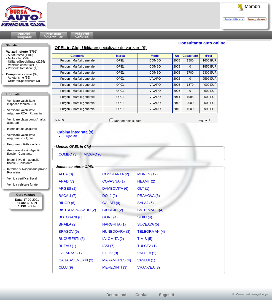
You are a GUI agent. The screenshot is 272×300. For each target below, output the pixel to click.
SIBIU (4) (144, 217)
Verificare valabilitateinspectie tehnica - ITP (22, 102)
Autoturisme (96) (19, 77)
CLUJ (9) (66, 267)
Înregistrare (256, 19)
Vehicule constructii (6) (23, 64)
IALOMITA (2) (113, 239)
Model (155, 55)
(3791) (21, 51)
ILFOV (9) (110, 253)
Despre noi (116, 295)
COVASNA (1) (113, 181)
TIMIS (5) (144, 239)
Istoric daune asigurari (22, 128)
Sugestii (166, 295)
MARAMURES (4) (116, 260)
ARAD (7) (66, 181)
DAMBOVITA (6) (115, 188)
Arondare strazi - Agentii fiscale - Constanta (23, 152)
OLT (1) (143, 188)
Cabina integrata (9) (75, 132)
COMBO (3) (68, 154)
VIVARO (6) (93, 154)
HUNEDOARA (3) (116, 231)
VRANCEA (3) (148, 267)
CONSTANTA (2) (115, 174)
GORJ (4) (110, 217)
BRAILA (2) (68, 224)
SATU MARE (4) (150, 210)
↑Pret (208, 55)
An (177, 55)
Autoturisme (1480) (21, 55)
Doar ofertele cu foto (127, 120)
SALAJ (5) (145, 203)
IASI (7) (108, 246)
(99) (22, 74)
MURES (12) (147, 174)
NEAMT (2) (146, 181)
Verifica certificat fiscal (22, 178)
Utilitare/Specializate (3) (24, 80)
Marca (120, 55)
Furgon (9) (70, 136)
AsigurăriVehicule (82, 35)
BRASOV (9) (69, 231)
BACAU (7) (67, 196)
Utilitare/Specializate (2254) (26, 61)
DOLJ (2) (109, 196)
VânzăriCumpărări (23, 35)
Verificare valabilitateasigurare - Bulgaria (21, 136)
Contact (142, 295)
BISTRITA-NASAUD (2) (77, 210)
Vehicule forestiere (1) (22, 68)
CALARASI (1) (70, 253)
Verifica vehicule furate (22, 184)
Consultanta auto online (201, 43)
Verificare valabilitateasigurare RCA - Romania (24, 111)
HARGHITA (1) (114, 224)
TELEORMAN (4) (151, 231)
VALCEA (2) (146, 253)
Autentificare (234, 19)
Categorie (78, 55)
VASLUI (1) (146, 260)
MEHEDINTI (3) (114, 267)
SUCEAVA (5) (148, 224)
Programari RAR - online (23, 144)
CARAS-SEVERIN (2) (76, 260)
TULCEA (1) (147, 246)
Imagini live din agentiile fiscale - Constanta (23, 161)
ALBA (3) (66, 174)
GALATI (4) (111, 203)
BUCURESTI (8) (72, 239)
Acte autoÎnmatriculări (53, 35)
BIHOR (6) (67, 203)
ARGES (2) (68, 188)
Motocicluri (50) (18, 58)
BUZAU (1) (67, 246)
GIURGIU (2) (112, 210)
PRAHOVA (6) (148, 196)
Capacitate (190, 55)
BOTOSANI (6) (70, 217)
